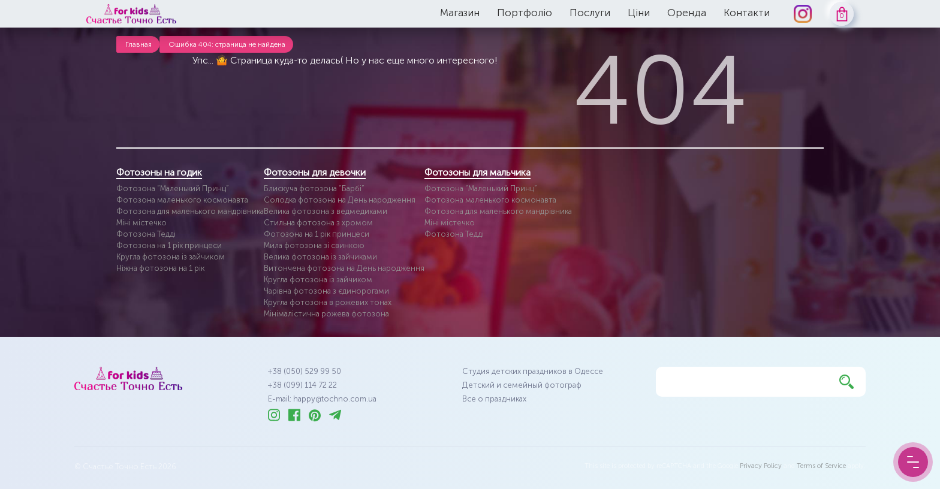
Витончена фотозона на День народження (344, 268)
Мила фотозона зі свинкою (314, 245)
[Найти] (846, 382)
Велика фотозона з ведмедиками (325, 211)
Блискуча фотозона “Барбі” (314, 188)
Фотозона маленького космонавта (182, 199)
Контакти (747, 13)
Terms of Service (821, 466)
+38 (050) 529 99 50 (304, 371)
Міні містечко (141, 222)
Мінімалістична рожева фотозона (326, 313)
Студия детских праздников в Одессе (532, 371)
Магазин (460, 13)
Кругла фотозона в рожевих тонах (327, 302)
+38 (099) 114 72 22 (302, 385)
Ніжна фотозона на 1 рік (160, 268)
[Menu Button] (913, 462)
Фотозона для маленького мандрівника (190, 211)
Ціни (639, 13)
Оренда (686, 13)
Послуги (590, 13)
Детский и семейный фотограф (522, 385)
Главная (138, 44)
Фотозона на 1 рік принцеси (169, 245)
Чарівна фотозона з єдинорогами (326, 290)
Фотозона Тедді (146, 234)
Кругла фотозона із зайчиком (170, 256)
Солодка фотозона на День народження (339, 199)
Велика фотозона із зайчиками (320, 256)
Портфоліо (524, 13)
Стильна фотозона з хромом (318, 222)
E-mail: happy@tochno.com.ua (322, 398)
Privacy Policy (761, 466)
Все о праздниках (494, 398)
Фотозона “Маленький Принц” (172, 188)
